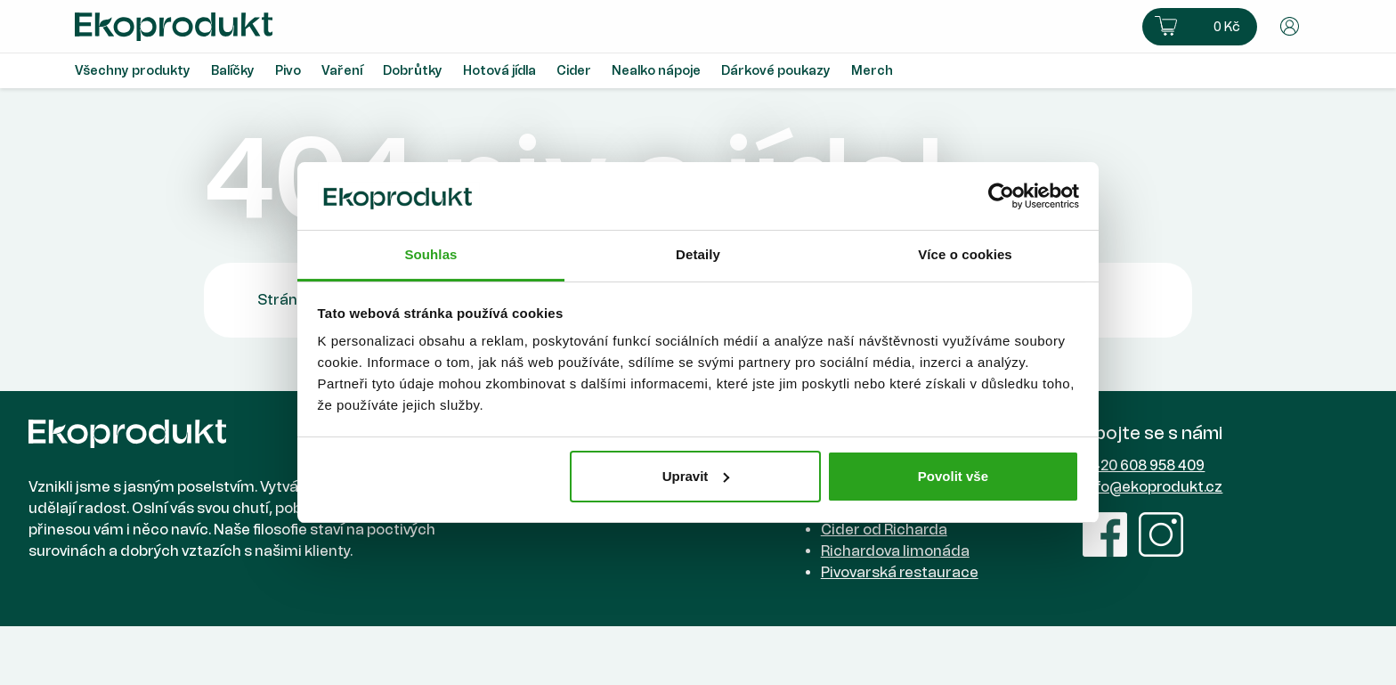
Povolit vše (953, 476)
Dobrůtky (412, 70)
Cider (573, 70)
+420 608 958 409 (1144, 465)
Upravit (696, 476)
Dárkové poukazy (776, 70)
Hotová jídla (499, 70)
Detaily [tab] (698, 254)
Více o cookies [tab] (965, 254)
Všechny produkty (133, 70)
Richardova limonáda (895, 550)
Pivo (288, 70)
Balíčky (233, 70)
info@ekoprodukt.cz (1152, 486)
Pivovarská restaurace (899, 572)
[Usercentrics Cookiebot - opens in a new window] (1001, 196)
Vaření (341, 70)
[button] (1199, 26)
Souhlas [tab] (430, 254)
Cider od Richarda (884, 529)
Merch (872, 70)
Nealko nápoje (656, 70)
